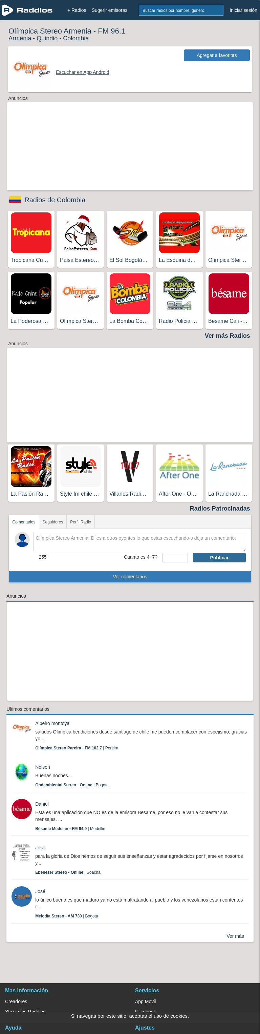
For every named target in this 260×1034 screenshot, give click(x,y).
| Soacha (68, 872)
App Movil (145, 1001)
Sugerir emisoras (110, 10)
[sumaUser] (175, 557)
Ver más (235, 936)
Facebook (145, 1011)
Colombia (76, 38)
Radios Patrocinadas (220, 508)
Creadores (16, 1001)
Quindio (47, 38)
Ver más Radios (227, 335)
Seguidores (53, 522)
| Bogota (72, 785)
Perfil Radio (80, 522)
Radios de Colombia (54, 200)
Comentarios (23, 522)
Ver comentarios (130, 576)
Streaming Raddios (25, 1011)
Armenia (19, 38)
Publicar (219, 557)
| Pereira (76, 748)
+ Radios (76, 10)
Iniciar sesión (243, 10)
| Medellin (70, 828)
